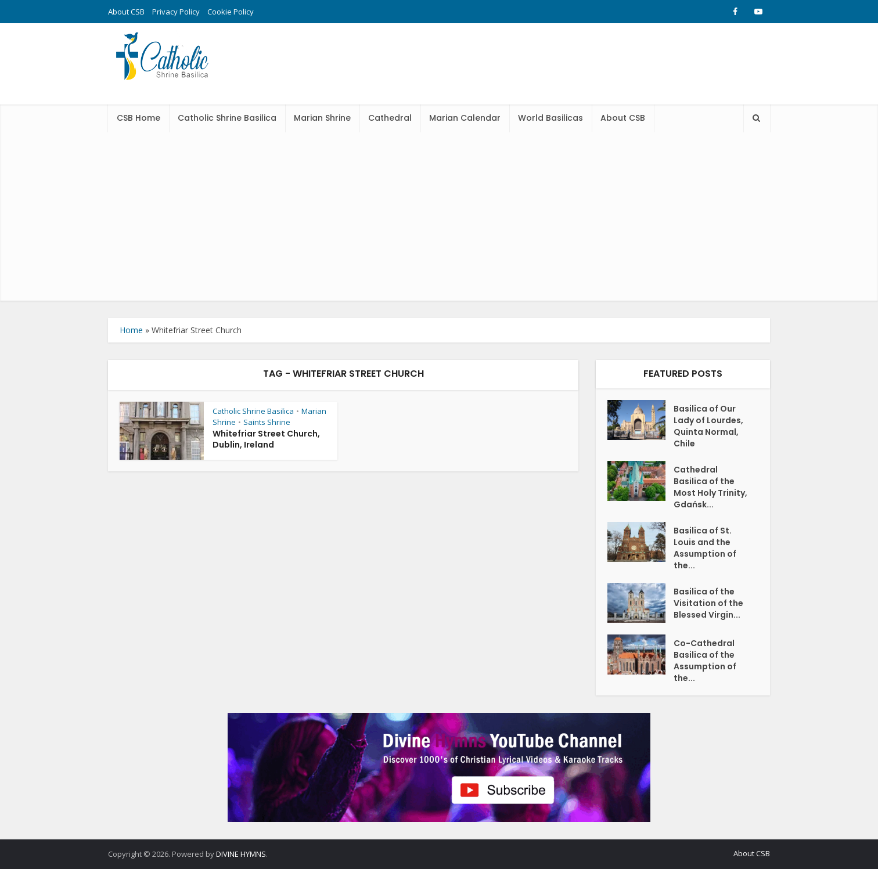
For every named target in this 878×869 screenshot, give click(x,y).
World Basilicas (550, 118)
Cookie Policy (230, 11)
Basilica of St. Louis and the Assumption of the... (705, 548)
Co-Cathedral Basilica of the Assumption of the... (705, 660)
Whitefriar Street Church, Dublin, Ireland (266, 439)
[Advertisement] (439, 219)
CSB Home (138, 118)
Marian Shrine (322, 118)
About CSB (126, 11)
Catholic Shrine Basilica (227, 118)
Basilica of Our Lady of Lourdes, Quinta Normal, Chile (708, 426)
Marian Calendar (465, 118)
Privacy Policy (176, 11)
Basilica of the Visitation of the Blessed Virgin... (708, 603)
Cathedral (390, 118)
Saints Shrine (266, 422)
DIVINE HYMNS (241, 854)
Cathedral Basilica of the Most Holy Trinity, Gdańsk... (710, 487)
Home (131, 330)
